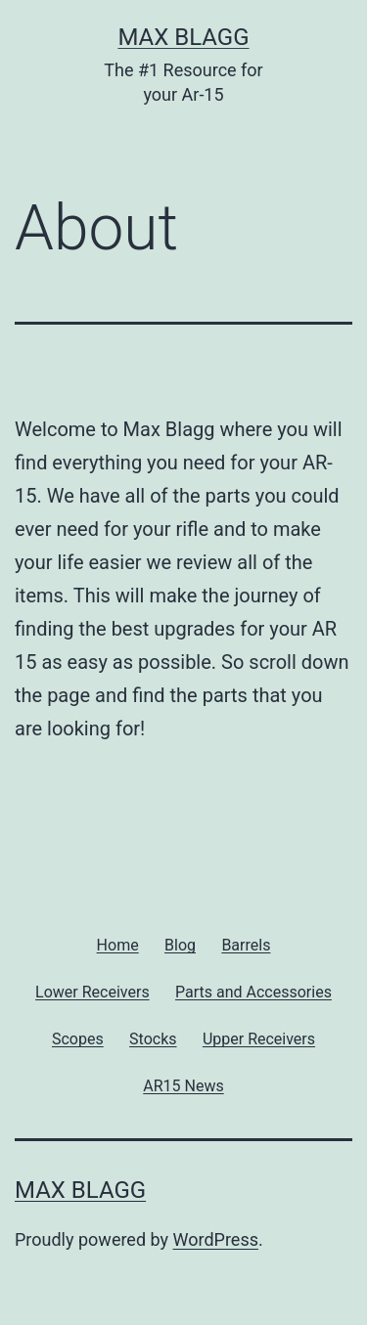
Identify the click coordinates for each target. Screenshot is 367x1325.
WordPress (215, 1239)
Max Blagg (183, 37)
